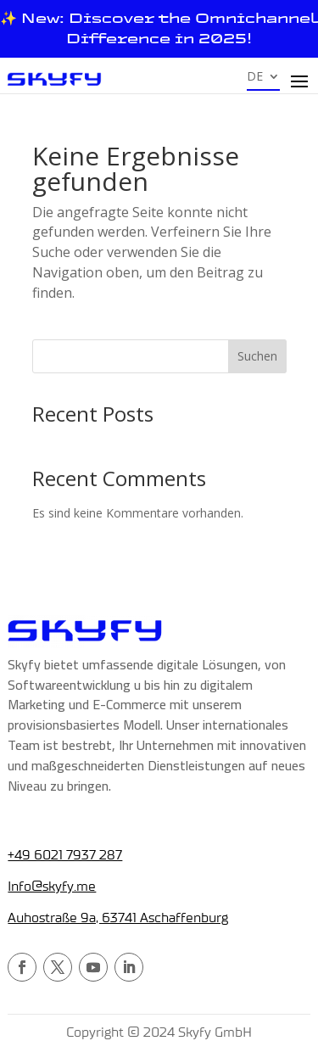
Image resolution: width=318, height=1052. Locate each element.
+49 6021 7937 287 (65, 855)
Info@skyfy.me (52, 886)
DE (255, 77)
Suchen (257, 356)
